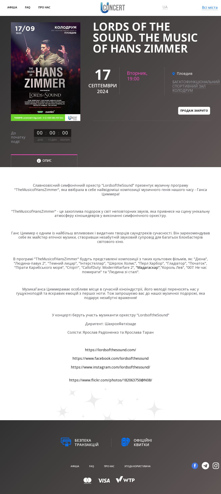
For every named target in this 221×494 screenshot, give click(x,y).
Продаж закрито (194, 110)
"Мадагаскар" (148, 267)
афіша (12, 7)
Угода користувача (137, 466)
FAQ (27, 7)
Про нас (44, 7)
